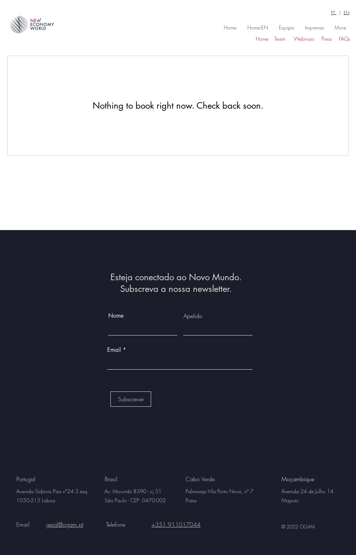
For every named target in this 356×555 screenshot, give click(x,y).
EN (346, 12)
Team (279, 38)
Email (115, 350)
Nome (116, 316)
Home (262, 38)
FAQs (344, 38)
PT (333, 12)
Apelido (192, 316)
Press (326, 38)
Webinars (304, 38)
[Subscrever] (130, 399)
